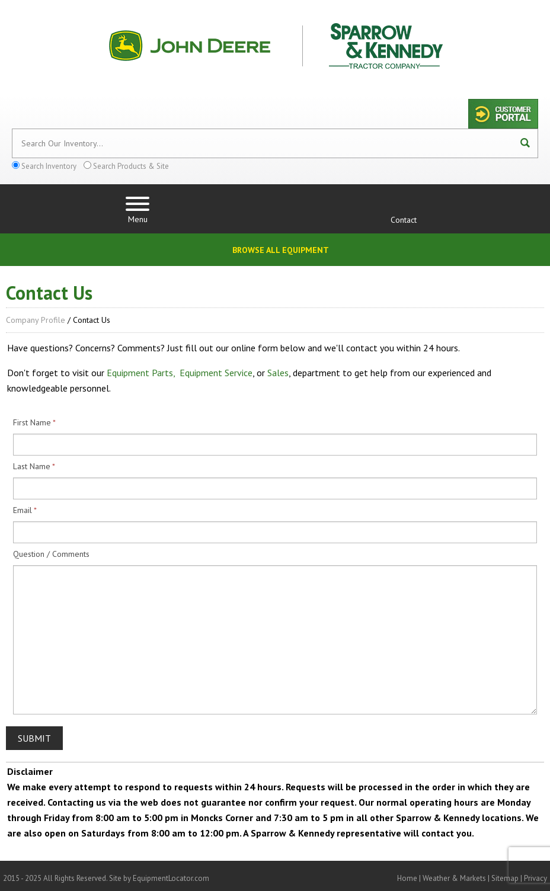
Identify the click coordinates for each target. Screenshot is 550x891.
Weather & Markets (454, 878)
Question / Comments (51, 554)
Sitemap (505, 878)
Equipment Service (216, 373)
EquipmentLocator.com (171, 878)
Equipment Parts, (141, 373)
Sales (278, 373)
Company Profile (35, 320)
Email (22, 510)
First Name (32, 422)
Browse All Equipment (280, 250)
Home (407, 878)
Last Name (31, 466)
